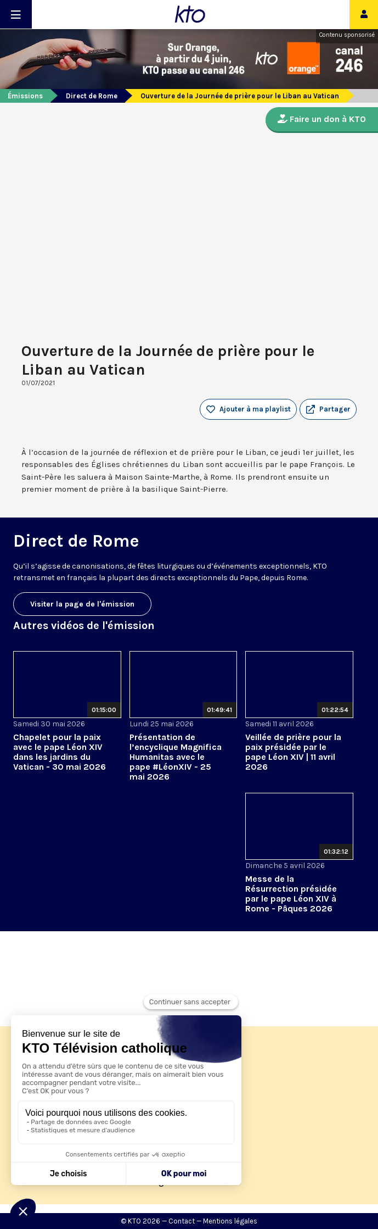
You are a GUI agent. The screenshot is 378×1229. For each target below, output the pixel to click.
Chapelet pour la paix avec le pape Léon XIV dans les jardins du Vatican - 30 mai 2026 (59, 752)
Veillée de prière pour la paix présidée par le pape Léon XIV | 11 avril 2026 (293, 752)
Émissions (25, 96)
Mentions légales (230, 1221)
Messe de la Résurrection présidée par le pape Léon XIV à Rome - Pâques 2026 (291, 894)
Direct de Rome (91, 96)
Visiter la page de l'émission (82, 604)
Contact (181, 1221)
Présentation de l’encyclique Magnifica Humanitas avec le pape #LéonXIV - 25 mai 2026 (175, 757)
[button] (328, 409)
